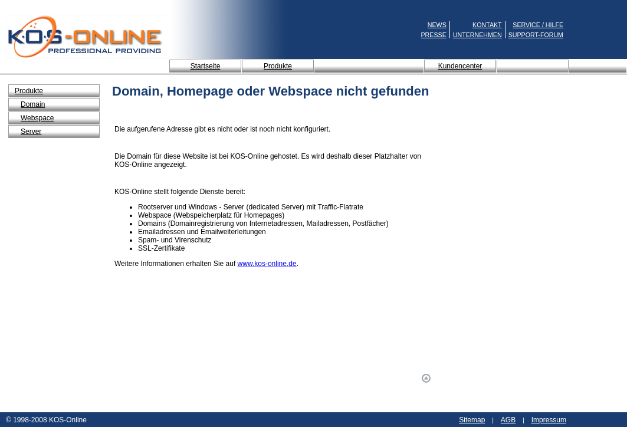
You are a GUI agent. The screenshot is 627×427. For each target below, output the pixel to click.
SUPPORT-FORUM (535, 34)
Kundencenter (460, 66)
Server (31, 131)
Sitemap (472, 420)
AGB (508, 420)
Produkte (278, 66)
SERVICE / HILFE (538, 24)
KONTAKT (487, 24)
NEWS (437, 24)
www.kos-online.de (267, 264)
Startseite (206, 66)
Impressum (548, 420)
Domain (33, 104)
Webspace (37, 118)
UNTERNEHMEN (477, 34)
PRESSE (434, 34)
